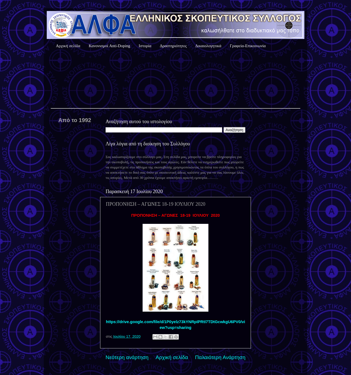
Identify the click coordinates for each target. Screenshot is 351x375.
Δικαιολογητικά (208, 46)
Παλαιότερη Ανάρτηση (220, 357)
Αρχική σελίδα (68, 46)
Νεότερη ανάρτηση (127, 357)
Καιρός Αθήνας (175, 79)
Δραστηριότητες (173, 46)
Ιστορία (145, 46)
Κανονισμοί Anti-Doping (109, 46)
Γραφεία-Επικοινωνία (248, 46)
